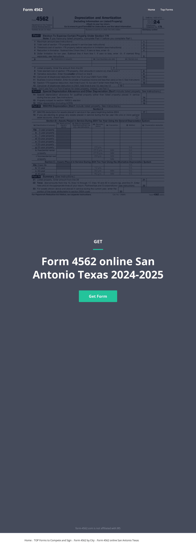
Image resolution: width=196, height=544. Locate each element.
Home (151, 9)
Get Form (98, 296)
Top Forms (166, 9)
